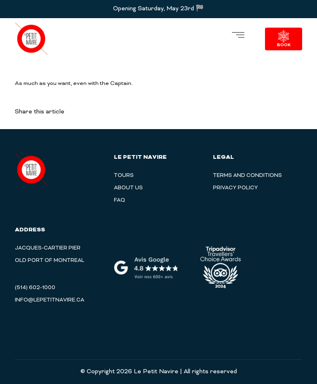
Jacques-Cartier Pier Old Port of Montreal (49, 254)
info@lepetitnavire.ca (49, 300)
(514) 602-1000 (35, 288)
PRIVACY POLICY (235, 188)
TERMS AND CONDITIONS (247, 175)
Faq (119, 200)
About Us (128, 188)
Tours (124, 175)
